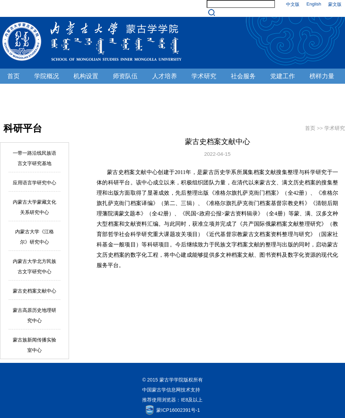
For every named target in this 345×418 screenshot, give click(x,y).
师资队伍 (125, 76)
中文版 (292, 4)
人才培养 (164, 76)
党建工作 (282, 76)
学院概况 (46, 76)
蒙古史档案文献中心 (34, 291)
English (313, 4)
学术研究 (203, 76)
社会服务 (243, 76)
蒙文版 (335, 4)
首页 (13, 76)
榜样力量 (321, 76)
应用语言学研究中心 (34, 182)
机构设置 (85, 76)
